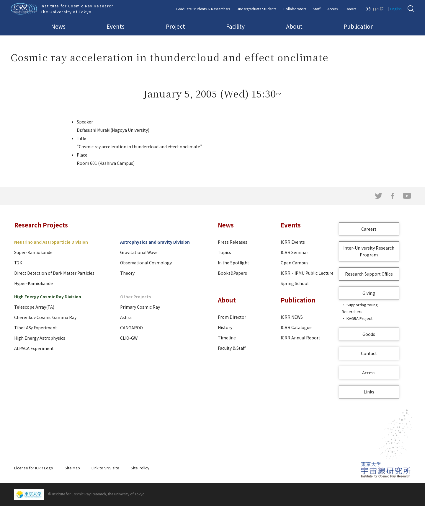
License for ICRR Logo (33, 468)
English (396, 8)
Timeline (227, 338)
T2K (18, 263)
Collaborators (294, 8)
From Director (232, 317)
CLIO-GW (129, 338)
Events (116, 26)
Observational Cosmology (146, 263)
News (58, 26)
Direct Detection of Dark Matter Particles (54, 273)
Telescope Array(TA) (34, 307)
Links (369, 392)
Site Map (72, 468)
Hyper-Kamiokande (33, 283)
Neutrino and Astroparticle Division (51, 242)
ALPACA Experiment (34, 348)
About (294, 26)
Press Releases (232, 242)
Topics (224, 252)
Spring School (294, 283)
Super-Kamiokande (33, 252)
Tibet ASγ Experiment (35, 328)
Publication (359, 26)
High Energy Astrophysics (39, 338)
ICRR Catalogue (296, 327)
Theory (127, 273)
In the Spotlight (233, 263)
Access (332, 8)
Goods (368, 334)
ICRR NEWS (292, 317)
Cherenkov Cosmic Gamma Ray (45, 317)
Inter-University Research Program (368, 251)
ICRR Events (293, 242)
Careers (350, 8)
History (225, 327)
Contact (369, 353)
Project (175, 26)
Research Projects (41, 225)
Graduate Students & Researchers (203, 8)
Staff (317, 8)
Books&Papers (232, 273)
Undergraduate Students (256, 8)
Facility (235, 26)
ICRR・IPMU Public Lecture (307, 273)
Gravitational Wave (139, 252)
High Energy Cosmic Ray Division (47, 297)
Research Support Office (369, 274)
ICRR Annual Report (300, 338)
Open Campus (294, 263)
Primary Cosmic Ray (140, 307)
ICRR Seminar (294, 252)
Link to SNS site (105, 468)
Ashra (126, 317)
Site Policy (140, 468)
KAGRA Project (359, 318)
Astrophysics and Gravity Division (155, 242)
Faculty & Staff (232, 348)
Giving (368, 293)
